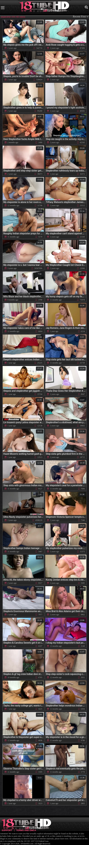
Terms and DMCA (26, 830)
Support (7, 830)
